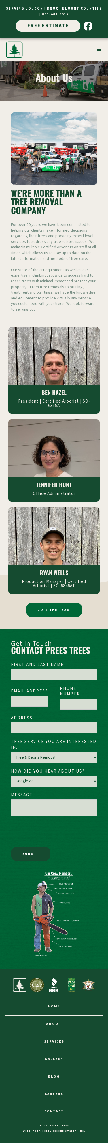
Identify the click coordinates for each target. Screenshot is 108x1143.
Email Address (29, 691)
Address (22, 718)
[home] (14, 49)
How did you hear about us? (48, 771)
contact (54, 1111)
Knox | (54, 8)
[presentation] (54, 833)
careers (54, 1093)
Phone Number (70, 691)
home (54, 1006)
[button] (99, 49)
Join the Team (54, 609)
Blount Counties (82, 8)
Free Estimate (48, 25)
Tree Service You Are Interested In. (53, 744)
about (54, 1024)
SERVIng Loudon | (26, 8)
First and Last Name (37, 665)
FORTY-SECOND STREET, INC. (63, 1131)
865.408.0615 (55, 14)
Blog (54, 1076)
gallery (54, 1058)
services (54, 1041)
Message (21, 795)
